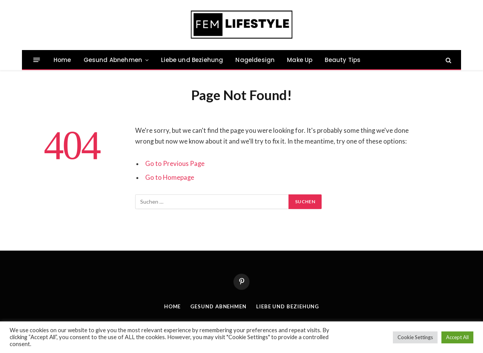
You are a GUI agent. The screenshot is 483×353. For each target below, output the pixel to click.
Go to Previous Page (175, 163)
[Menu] (37, 59)
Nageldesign (255, 60)
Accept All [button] (457, 337)
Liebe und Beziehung (192, 60)
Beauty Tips (343, 60)
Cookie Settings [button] (415, 337)
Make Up (299, 60)
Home (62, 60)
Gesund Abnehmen (113, 60)
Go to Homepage (169, 177)
